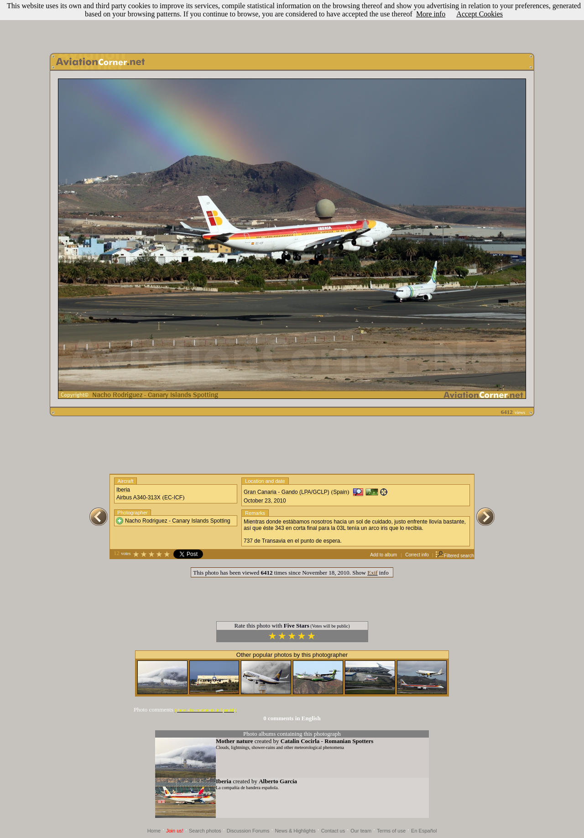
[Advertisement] (292, 24)
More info (430, 14)
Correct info (417, 554)
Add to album (383, 554)
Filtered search (454, 555)
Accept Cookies (479, 14)
